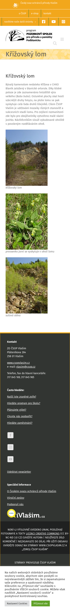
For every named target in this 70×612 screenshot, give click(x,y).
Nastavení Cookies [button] (17, 603)
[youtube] (10, 459)
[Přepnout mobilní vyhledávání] (55, 43)
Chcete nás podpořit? (19, 416)
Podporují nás (15, 504)
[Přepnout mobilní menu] (62, 39)
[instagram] (10, 447)
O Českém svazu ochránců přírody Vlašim (31, 491)
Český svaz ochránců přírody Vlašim (35, 3)
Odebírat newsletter (19, 471)
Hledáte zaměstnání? (19, 423)
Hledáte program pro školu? (23, 403)
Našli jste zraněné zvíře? (21, 396)
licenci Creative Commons (43, 533)
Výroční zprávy (15, 497)
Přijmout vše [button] (41, 603)
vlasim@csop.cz (25, 366)
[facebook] (10, 435)
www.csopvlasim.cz (18, 362)
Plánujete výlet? (16, 409)
